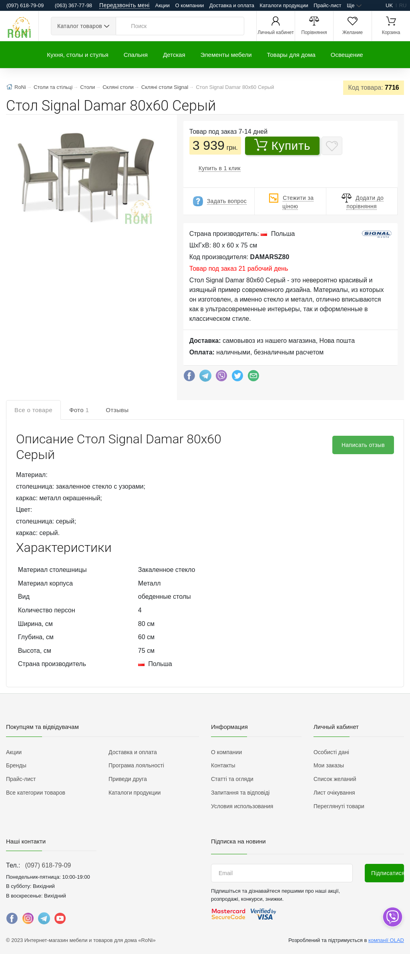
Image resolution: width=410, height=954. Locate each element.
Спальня (136, 54)
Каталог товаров (79, 26)
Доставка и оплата (231, 5)
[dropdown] (392, 917)
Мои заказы (329, 765)
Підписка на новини (238, 841)
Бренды (16, 765)
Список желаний (335, 779)
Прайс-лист (327, 5)
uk (389, 5)
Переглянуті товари (339, 806)
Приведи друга (128, 779)
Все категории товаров (35, 792)
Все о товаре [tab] (33, 410)
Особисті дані (331, 752)
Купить (282, 145)
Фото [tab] (79, 410)
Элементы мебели (226, 54)
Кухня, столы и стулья (77, 54)
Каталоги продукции (284, 5)
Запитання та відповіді (240, 792)
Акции (162, 5)
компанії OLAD (386, 940)
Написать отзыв (363, 445)
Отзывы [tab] (117, 410)
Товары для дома (291, 54)
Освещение (347, 54)
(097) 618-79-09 (48, 865)
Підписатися (387, 873)
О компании (189, 5)
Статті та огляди (232, 779)
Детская (174, 54)
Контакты (223, 765)
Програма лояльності (136, 765)
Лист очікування (334, 792)
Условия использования (242, 806)
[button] (84, 176)
